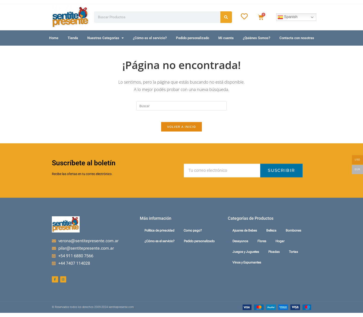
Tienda (73, 38)
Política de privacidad (159, 233)
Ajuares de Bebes (244, 233)
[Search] (226, 17)
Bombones (293, 233)
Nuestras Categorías (105, 38)
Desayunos (240, 244)
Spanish (287, 17)
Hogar (280, 244)
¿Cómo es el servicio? (150, 38)
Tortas (293, 254)
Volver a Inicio (181, 129)
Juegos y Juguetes (245, 254)
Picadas (274, 254)
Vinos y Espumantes (246, 265)
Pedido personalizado (192, 38)
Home (53, 38)
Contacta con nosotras (296, 38)
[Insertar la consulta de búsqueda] (181, 105)
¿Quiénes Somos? (256, 38)
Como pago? (193, 233)
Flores (261, 244)
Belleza (271, 233)
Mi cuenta (226, 38)
